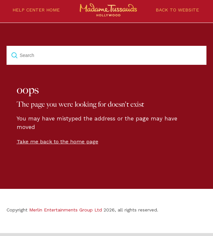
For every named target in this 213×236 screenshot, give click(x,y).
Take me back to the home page (57, 141)
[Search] (106, 55)
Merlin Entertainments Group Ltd (65, 209)
